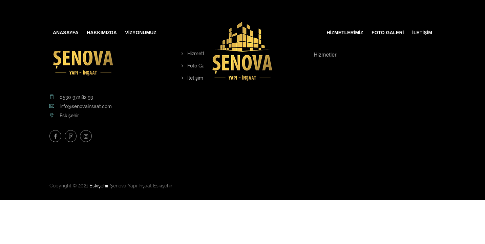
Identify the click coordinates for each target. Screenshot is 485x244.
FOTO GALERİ (388, 32)
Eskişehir (99, 185)
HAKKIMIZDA (102, 32)
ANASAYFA (66, 32)
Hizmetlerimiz (199, 53)
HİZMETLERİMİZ (344, 32)
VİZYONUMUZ (140, 32)
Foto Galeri (196, 65)
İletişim (192, 78)
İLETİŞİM (422, 32)
